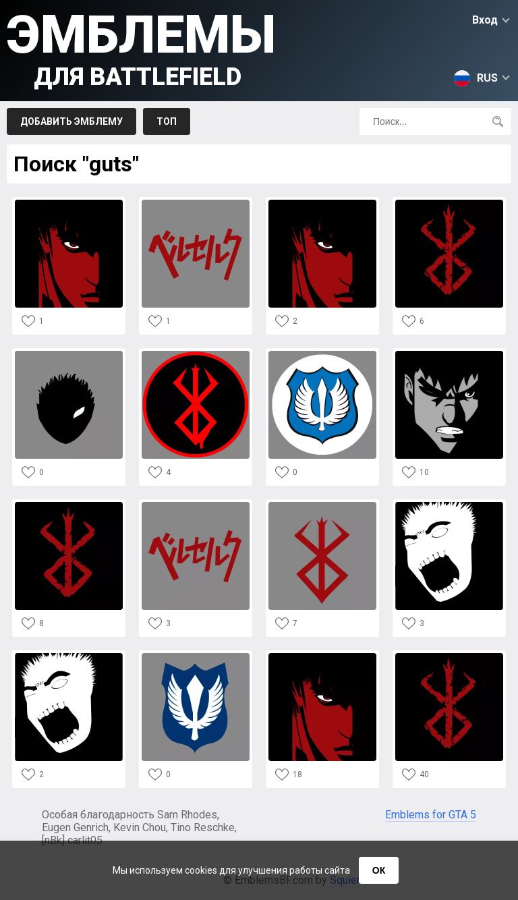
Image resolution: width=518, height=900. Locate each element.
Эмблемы (141, 47)
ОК (378, 870)
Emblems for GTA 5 (430, 814)
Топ (166, 121)
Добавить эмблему (71, 121)
